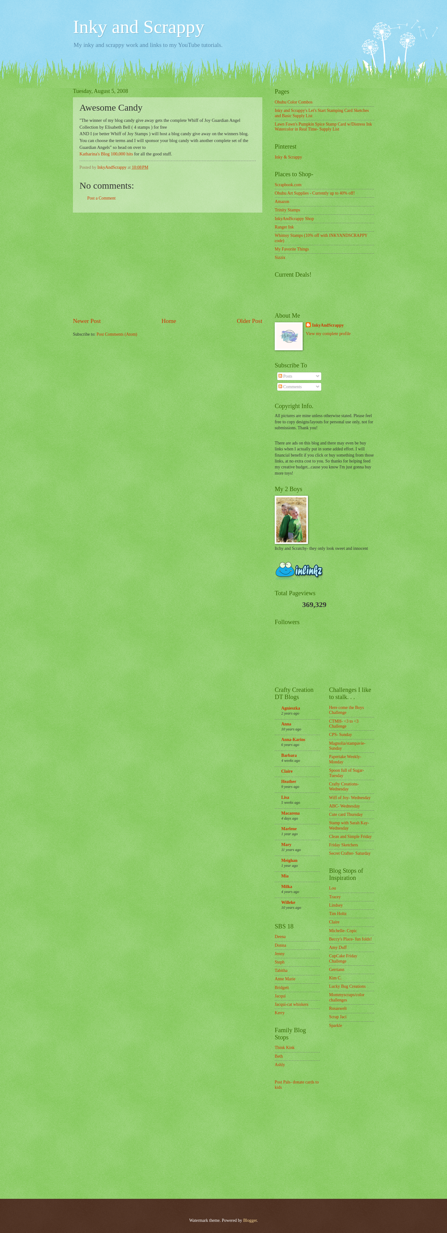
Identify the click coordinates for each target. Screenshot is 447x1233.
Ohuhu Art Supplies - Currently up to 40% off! (315, 193)
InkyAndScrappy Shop (294, 218)
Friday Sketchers (343, 845)
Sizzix (280, 257)
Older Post (249, 321)
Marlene (289, 828)
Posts (285, 376)
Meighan (289, 860)
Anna (286, 724)
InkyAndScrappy (328, 325)
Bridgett (282, 987)
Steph (279, 962)
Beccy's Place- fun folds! (350, 939)
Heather (288, 781)
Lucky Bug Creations (347, 986)
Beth (279, 1056)
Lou (332, 888)
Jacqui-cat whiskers (291, 1004)
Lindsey (336, 905)
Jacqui (280, 996)
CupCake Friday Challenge (343, 959)
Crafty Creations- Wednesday (344, 787)
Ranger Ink (284, 227)
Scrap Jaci (337, 1016)
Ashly (280, 1064)
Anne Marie (285, 979)
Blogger (250, 1220)
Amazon (282, 201)
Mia (285, 876)
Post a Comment (101, 198)
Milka (286, 886)
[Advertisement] (167, 264)
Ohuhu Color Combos (294, 102)
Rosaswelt (338, 1008)
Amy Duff (338, 947)
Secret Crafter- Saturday (350, 853)
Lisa (285, 797)
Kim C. (335, 978)
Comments (290, 386)
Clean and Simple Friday (350, 836)
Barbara (289, 755)
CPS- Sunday (340, 734)
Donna (280, 945)
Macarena (290, 813)
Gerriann (336, 969)
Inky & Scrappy (288, 157)
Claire (287, 771)
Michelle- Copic (343, 930)
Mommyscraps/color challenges (346, 997)
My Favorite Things (292, 249)
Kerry (280, 1012)
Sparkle (335, 1025)
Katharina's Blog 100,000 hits (106, 153)
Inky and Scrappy (138, 26)
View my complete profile (328, 333)
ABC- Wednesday (344, 806)
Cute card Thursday (346, 814)
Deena (280, 936)
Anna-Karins (293, 739)
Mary (286, 844)
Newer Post (87, 321)
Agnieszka (290, 708)
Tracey (335, 897)
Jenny (280, 953)
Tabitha (281, 970)
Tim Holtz (338, 913)
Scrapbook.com (288, 184)
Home (168, 321)
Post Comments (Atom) (117, 334)
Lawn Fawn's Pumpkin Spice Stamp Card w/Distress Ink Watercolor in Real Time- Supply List (323, 127)
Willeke (288, 902)
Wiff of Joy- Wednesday (350, 797)
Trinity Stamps (287, 210)
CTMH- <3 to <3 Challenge (344, 724)
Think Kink (285, 1047)
